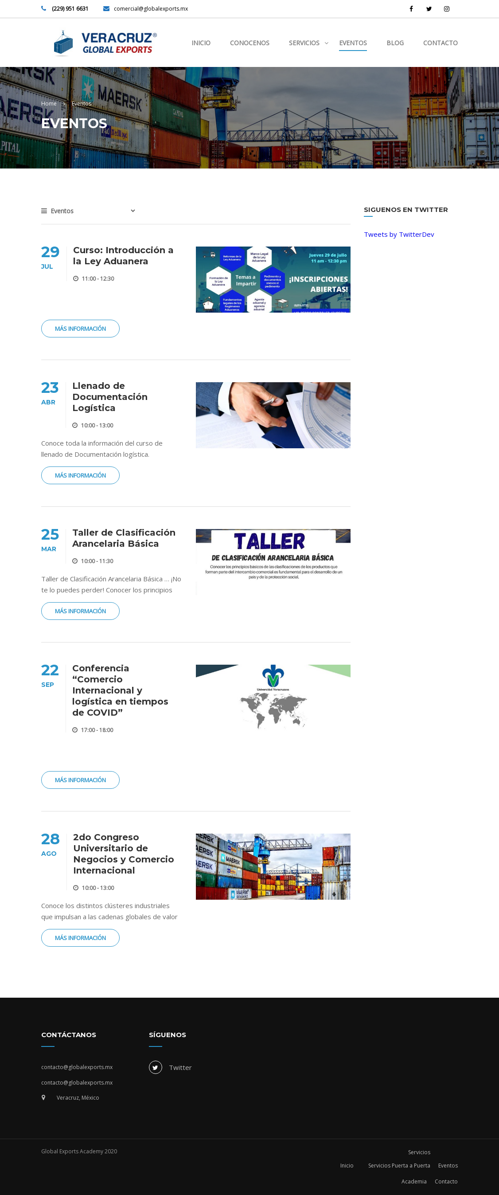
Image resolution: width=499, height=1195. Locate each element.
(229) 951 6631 (70, 8)
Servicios (304, 43)
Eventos (353, 43)
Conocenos (249, 43)
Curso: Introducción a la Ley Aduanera (123, 255)
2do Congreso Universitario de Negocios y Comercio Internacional (123, 854)
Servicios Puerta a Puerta (399, 1165)
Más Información (80, 329)
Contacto (440, 43)
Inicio (201, 43)
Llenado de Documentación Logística (110, 396)
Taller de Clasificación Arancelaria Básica (123, 538)
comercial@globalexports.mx (151, 8)
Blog (395, 43)
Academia (414, 1181)
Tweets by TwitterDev (399, 234)
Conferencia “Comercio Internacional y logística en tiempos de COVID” (120, 690)
